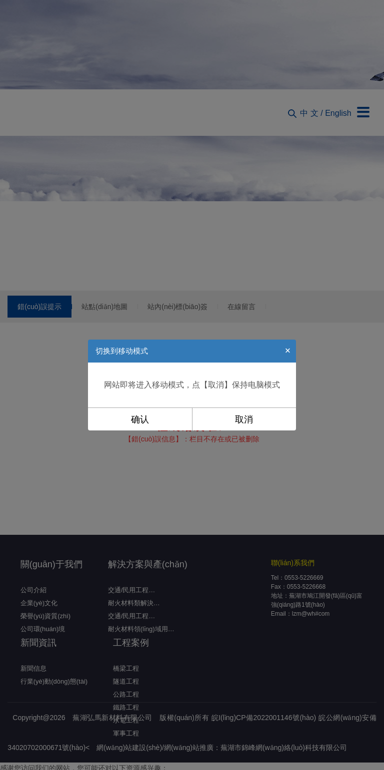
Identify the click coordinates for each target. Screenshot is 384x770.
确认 (140, 419)
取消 (244, 419)
